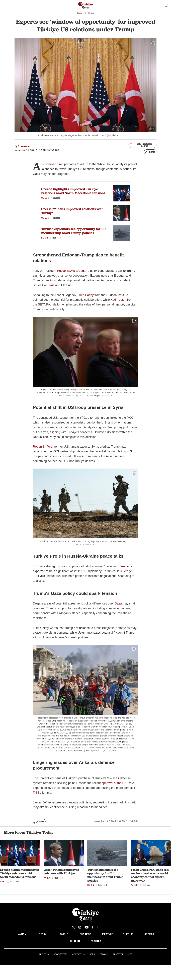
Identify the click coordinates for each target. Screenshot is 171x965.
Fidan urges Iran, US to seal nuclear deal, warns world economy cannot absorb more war (150, 875)
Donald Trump (54, 164)
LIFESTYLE (107, 934)
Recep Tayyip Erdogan (72, 270)
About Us (44, 954)
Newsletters (60, 954)
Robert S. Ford (43, 446)
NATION (22, 934)
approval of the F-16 (115, 783)
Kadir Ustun (118, 299)
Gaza (118, 603)
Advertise (118, 954)
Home (79, 13)
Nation (91, 13)
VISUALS (96, 941)
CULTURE (128, 934)
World (44, 198)
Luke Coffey (86, 295)
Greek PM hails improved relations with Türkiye (72, 211)
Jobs (92, 954)
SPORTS (149, 934)
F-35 (36, 792)
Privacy (104, 954)
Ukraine (124, 566)
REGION (43, 934)
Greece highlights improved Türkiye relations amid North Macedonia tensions (73, 191)
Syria (51, 285)
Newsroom (24, 146)
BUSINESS (85, 934)
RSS (130, 954)
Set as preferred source (140, 145)
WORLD (64, 934)
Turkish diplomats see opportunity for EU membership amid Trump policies (73, 231)
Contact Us (78, 954)
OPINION (75, 941)
